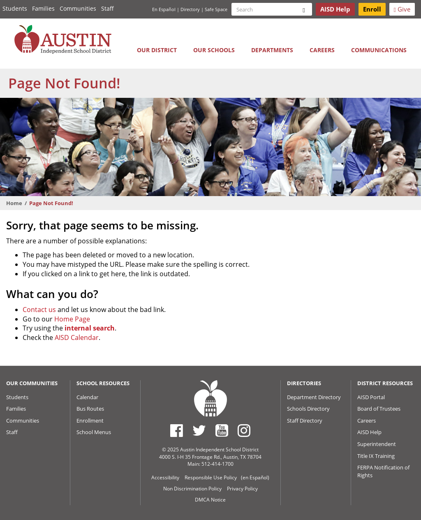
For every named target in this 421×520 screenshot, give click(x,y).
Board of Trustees (378, 408)
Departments (272, 50)
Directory (190, 9)
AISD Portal (371, 397)
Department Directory (314, 397)
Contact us (39, 309)
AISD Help (369, 432)
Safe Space (216, 9)
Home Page (72, 319)
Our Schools (214, 50)
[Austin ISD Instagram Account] (244, 430)
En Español (164, 9)
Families (43, 8)
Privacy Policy (242, 488)
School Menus (93, 432)
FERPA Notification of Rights (383, 471)
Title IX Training (376, 456)
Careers (322, 50)
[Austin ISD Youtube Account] (221, 430)
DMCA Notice (210, 499)
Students (14, 8)
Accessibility (165, 477)
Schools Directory (308, 408)
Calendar (87, 397)
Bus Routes (90, 408)
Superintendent (376, 444)
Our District (157, 50)
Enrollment (90, 420)
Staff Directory (304, 420)
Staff (107, 8)
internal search (90, 328)
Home (14, 203)
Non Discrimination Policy (192, 488)
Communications (379, 50)
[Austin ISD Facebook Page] (176, 430)
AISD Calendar (77, 337)
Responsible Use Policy (211, 477)
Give (402, 9)
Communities (78, 8)
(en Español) (255, 477)
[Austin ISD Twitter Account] (199, 430)
